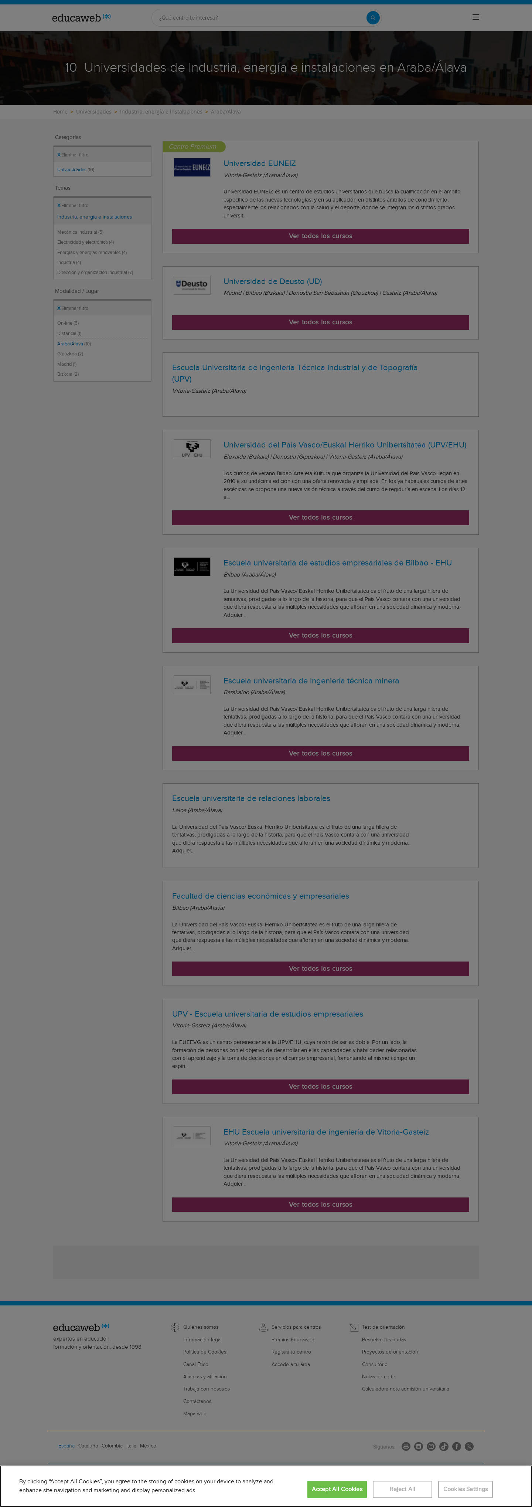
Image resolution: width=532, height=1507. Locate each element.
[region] (266, 1486)
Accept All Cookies (337, 1489)
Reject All (403, 1489)
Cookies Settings (465, 1489)
